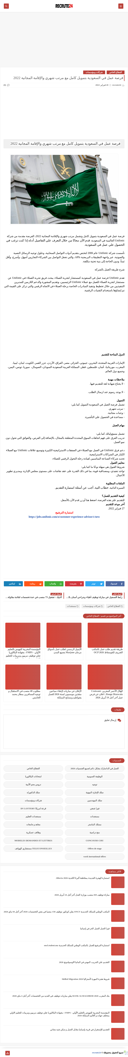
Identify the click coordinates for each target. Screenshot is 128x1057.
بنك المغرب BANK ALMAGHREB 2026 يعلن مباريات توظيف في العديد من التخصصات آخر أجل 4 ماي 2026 (61, 996)
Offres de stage (95, 848)
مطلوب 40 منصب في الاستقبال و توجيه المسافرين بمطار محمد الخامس (24, 694)
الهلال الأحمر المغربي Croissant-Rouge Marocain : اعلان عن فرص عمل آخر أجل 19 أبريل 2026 (106, 694)
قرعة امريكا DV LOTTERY (33, 808)
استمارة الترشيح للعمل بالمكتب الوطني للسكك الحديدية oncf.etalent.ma (77, 945)
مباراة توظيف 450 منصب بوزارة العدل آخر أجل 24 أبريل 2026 (82, 895)
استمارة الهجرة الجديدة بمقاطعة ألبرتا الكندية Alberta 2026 (83, 878)
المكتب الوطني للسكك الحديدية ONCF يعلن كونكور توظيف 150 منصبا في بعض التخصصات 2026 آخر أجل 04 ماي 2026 (57, 911)
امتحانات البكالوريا (33, 776)
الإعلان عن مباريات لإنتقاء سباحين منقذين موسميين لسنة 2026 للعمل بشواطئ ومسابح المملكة (65, 694)
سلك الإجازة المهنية (95, 792)
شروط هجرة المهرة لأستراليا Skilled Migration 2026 (86, 979)
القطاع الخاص (115, 72)
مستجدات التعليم (33, 816)
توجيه (94, 784)
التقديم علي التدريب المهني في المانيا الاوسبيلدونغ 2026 (84, 962)
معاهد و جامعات (33, 824)
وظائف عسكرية (33, 832)
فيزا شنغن (94, 808)
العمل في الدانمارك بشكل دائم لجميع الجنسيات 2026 (95, 768)
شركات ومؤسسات (94, 72)
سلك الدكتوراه (33, 792)
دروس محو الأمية (33, 784)
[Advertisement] (64, 41)
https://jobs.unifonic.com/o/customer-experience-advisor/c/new (64, 516)
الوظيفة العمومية (94, 776)
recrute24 (96, 1052)
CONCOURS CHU (95, 840)
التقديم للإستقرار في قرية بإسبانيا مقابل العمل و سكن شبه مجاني (80, 1029)
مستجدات (72, 606)
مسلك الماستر (94, 824)
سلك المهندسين (94, 800)
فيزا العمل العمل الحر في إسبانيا (95, 928)
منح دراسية (95, 832)
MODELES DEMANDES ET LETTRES (33, 840)
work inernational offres (95, 856)
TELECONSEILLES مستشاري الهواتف (33, 848)
